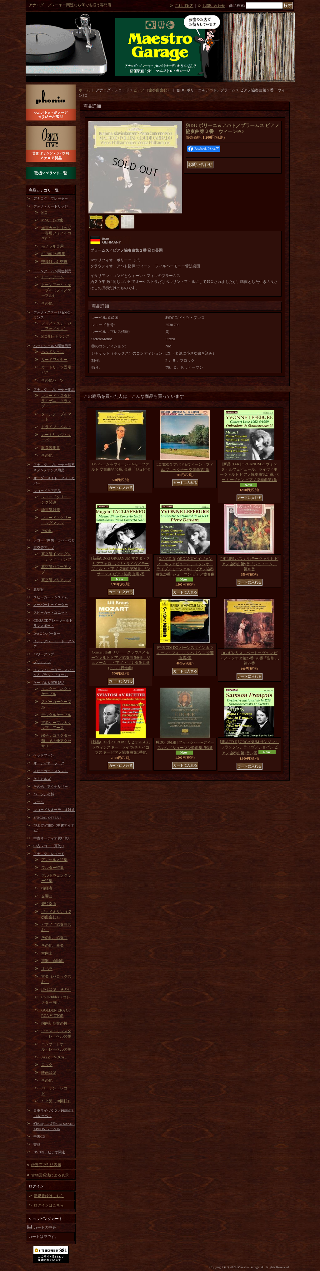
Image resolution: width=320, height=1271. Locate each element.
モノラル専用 (52, 246)
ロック (46, 1065)
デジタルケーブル (56, 715)
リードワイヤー (54, 359)
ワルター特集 (52, 867)
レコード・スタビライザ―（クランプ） (56, 400)
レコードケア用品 (47, 491)
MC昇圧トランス (55, 336)
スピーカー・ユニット (50, 612)
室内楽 (46, 953)
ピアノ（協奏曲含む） (152, 90)
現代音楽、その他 (56, 989)
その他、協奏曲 (54, 937)
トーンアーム (52, 277)
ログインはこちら (49, 1205)
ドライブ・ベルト (56, 427)
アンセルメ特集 (54, 860)
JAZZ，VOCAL (54, 1057)
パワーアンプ (43, 654)
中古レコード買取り (48, 846)
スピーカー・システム (50, 597)
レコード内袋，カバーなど (54, 540)
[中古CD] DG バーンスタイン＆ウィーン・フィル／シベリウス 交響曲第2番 (185, 652)
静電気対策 (50, 510)
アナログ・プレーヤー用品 (54, 390)
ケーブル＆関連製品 (48, 682)
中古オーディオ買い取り (52, 838)
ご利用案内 (184, 5)
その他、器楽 (52, 945)
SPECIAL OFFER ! (47, 817)
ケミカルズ (42, 779)
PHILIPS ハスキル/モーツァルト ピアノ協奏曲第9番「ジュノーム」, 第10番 (249, 563)
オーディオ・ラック (48, 763)
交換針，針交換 (54, 261)
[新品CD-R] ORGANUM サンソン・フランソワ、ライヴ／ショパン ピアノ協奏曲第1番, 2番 (249, 748)
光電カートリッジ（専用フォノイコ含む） (56, 233)
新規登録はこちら (49, 1196)
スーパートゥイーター (50, 605)
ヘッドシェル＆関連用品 (52, 346)
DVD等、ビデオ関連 (49, 1152)
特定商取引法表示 (46, 1165)
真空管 (38, 589)
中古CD (39, 1136)
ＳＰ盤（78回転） (56, 1101)
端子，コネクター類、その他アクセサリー (56, 740)
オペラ (46, 968)
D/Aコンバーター (46, 633)
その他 (46, 303)
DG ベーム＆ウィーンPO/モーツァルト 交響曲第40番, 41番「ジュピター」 (120, 469)
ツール (38, 802)
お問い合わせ (213, 5)
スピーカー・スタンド (50, 771)
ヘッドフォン (43, 755)
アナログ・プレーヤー (50, 198)
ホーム (84, 90)
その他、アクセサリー (50, 786)
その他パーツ (52, 380)
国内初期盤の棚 (54, 1023)
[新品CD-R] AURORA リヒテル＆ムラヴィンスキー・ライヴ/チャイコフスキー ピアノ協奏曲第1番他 (120, 747)
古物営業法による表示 (50, 1175)
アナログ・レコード (48, 854)
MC (44, 212)
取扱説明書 (50, 448)
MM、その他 (52, 220)
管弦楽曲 (48, 904)
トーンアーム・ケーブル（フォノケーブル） (56, 290)
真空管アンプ (43, 548)
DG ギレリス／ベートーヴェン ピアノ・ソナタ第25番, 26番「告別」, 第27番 (249, 658)
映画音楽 (48, 1072)
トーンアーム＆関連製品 (52, 271)
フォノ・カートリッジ (50, 206)
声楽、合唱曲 (52, 961)
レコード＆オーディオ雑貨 (54, 810)
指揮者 (46, 888)
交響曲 (46, 896)
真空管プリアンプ (56, 580)
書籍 (36, 1144)
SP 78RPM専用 (53, 254)
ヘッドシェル (52, 352)
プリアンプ (42, 662)
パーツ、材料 (43, 794)
